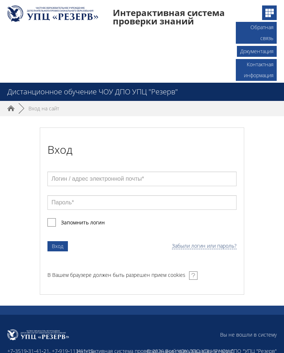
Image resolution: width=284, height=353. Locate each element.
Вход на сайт (43, 108)
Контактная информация (258, 65)
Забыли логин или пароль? (204, 246)
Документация (256, 51)
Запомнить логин (83, 222)
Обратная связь (261, 28)
